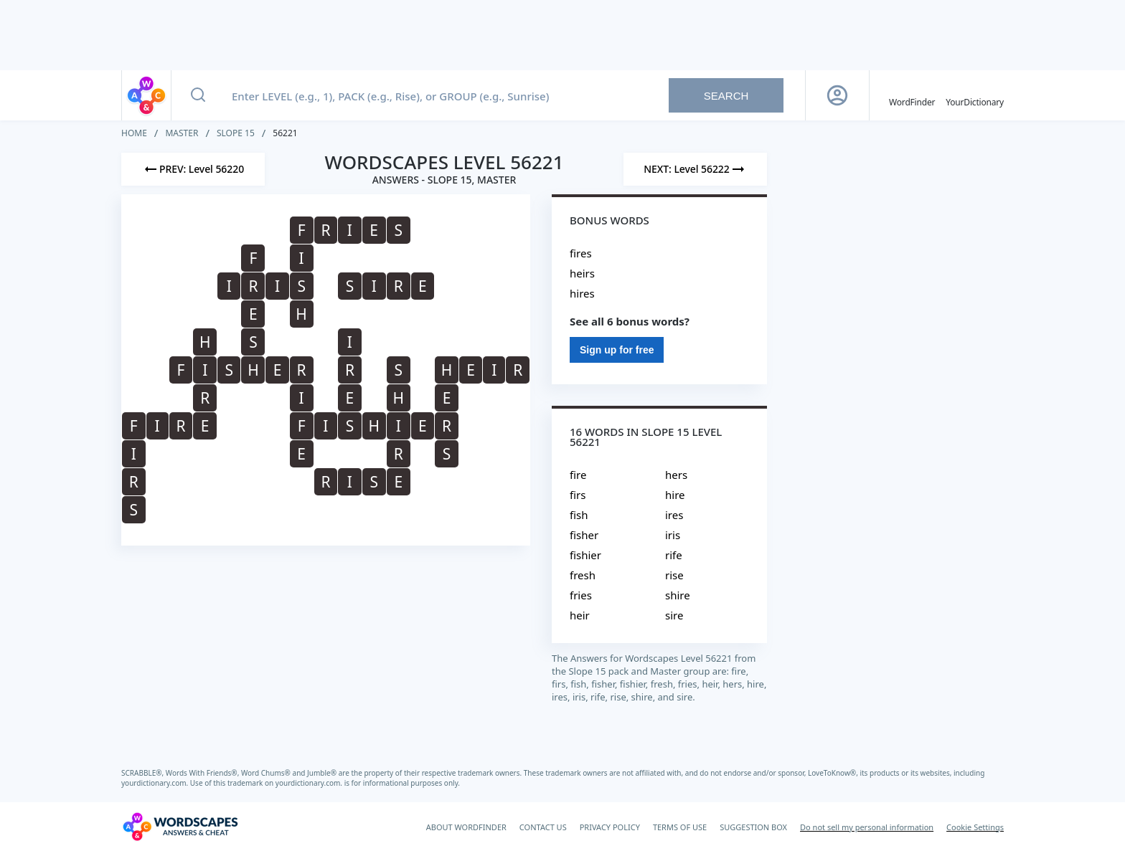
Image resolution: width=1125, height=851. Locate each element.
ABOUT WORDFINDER (466, 827)
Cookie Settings (975, 827)
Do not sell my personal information (866, 827)
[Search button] (198, 95)
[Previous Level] (193, 169)
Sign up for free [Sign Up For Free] (617, 350)
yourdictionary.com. (155, 783)
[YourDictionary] (975, 95)
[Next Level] (695, 169)
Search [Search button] (726, 96)
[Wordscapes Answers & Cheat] (180, 826)
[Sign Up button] (837, 95)
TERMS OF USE (680, 827)
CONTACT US (543, 827)
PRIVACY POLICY (610, 827)
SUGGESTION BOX (753, 827)
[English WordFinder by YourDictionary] (912, 95)
